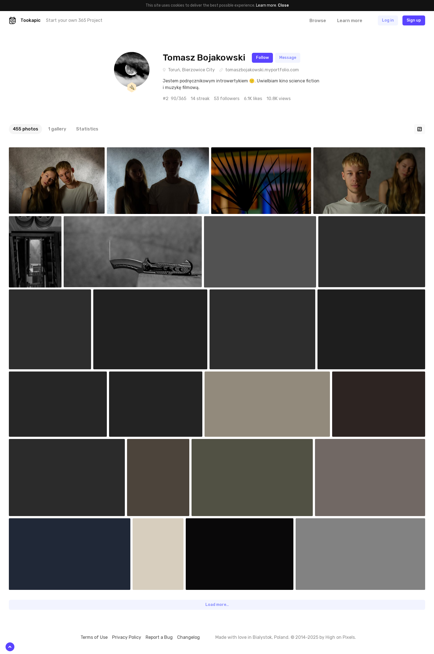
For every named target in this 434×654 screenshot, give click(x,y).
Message (287, 57)
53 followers (226, 98)
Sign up (414, 20)
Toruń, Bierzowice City (191, 69)
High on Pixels (340, 637)
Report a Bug (159, 637)
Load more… (217, 604)
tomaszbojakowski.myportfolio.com (262, 69)
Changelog (188, 637)
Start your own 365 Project (74, 20)
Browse (317, 20)
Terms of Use (94, 637)
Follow (262, 57)
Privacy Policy (126, 637)
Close (283, 5)
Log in (388, 20)
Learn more (266, 5)
